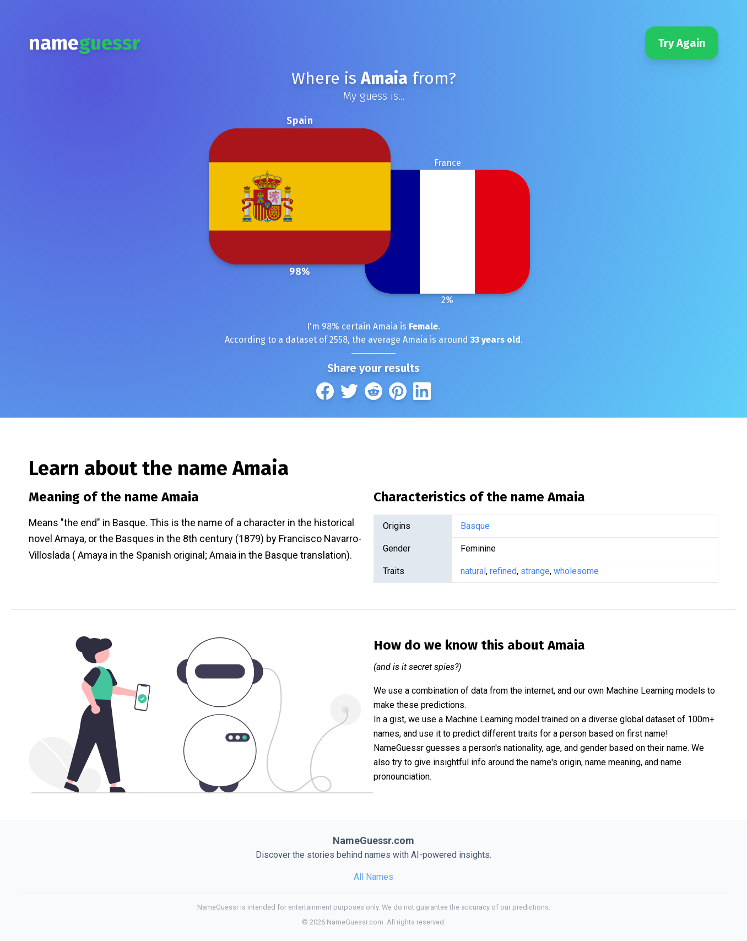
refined (503, 571)
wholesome (576, 571)
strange (535, 571)
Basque (475, 526)
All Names (373, 877)
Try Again (681, 43)
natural (473, 571)
